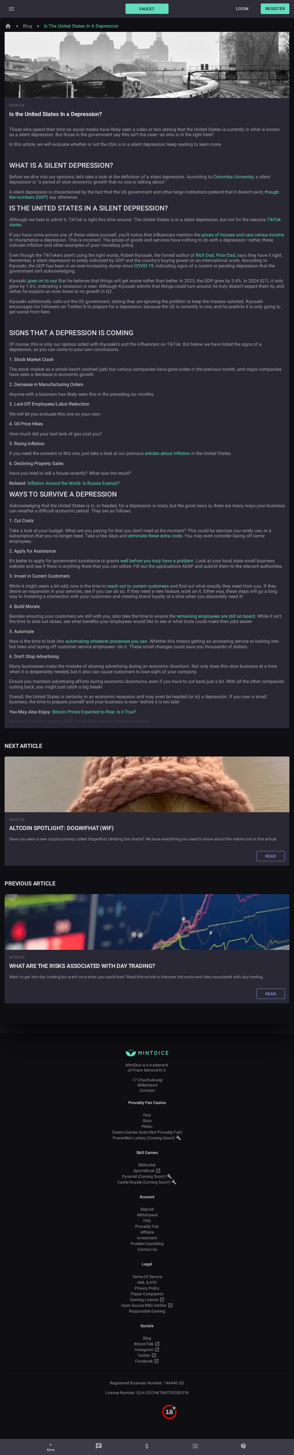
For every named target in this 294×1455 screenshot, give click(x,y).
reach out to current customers (138, 586)
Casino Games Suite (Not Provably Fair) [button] (147, 1132)
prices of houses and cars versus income (243, 235)
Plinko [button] (147, 1126)
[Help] (243, 1447)
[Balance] (147, 1447)
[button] (147, 8)
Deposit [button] (147, 1209)
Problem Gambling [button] (147, 1243)
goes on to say (42, 280)
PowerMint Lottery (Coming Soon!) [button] (147, 1138)
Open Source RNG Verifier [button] (147, 1305)
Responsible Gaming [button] (147, 1311)
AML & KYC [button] (147, 1282)
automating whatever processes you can (106, 641)
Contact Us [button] (147, 1249)
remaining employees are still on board (216, 616)
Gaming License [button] (147, 1299)
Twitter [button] (147, 1355)
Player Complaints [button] (147, 1294)
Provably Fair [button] (147, 1226)
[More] (50, 1447)
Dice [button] (147, 1115)
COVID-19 (144, 266)
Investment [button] (147, 1238)
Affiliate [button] (147, 1232)
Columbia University (233, 177)
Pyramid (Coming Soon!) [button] (147, 1176)
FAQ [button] (147, 1221)
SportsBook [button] (147, 1171)
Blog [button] (147, 1338)
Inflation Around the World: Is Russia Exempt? (74, 483)
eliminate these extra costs (155, 536)
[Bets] (195, 1447)
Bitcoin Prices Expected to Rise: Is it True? (94, 712)
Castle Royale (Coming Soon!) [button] (147, 1182)
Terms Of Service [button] (147, 1277)
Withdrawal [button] (147, 1215)
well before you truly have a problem (157, 561)
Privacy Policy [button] (147, 1288)
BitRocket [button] (147, 1165)
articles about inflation (167, 453)
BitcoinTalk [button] (147, 1344)
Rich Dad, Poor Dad (215, 255)
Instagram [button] (147, 1349)
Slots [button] (147, 1121)
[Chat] (99, 1447)
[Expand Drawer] (11, 9)
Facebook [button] (147, 1361)
